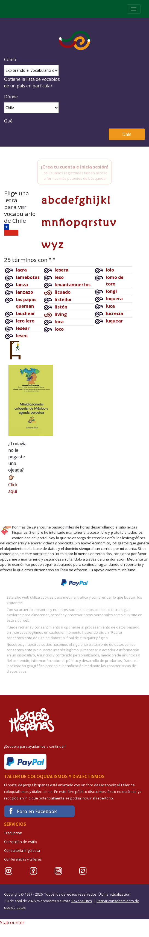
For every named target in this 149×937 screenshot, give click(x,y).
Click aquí (12, 484)
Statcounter (12, 922)
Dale (127, 134)
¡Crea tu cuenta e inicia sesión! (74, 167)
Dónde (11, 97)
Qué (8, 121)
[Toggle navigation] (134, 9)
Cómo (10, 59)
